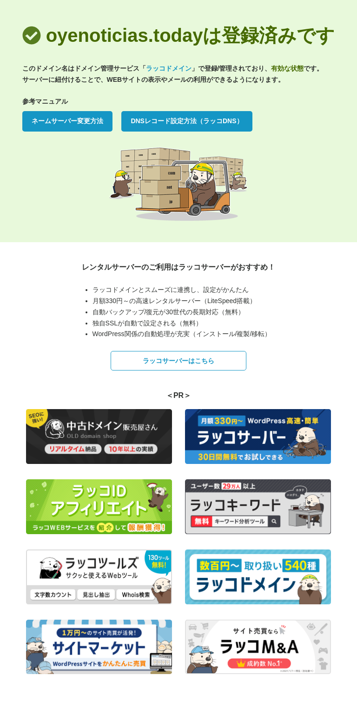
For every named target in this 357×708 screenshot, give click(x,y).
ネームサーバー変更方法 (67, 121)
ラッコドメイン (169, 68)
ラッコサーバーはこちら (178, 360)
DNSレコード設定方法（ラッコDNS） (187, 121)
